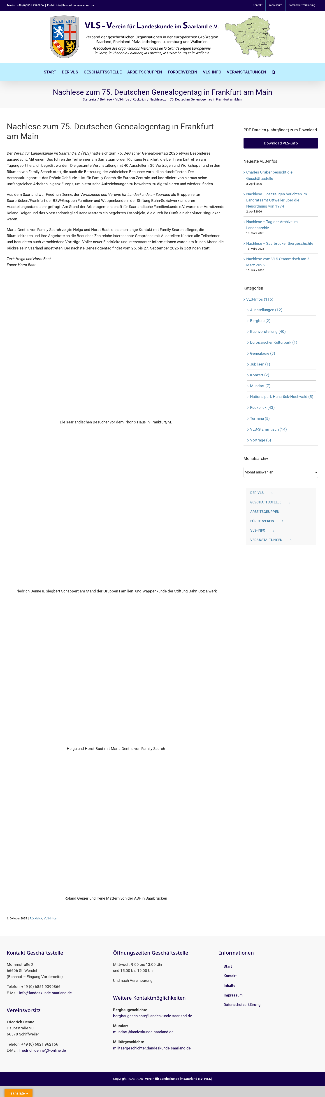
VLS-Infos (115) (259, 299)
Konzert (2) (259, 375)
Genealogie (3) (262, 353)
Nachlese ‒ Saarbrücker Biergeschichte (279, 243)
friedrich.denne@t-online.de (42, 1050)
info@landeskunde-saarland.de (45, 993)
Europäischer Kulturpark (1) (273, 342)
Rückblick (36, 918)
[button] (274, 72)
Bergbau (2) (260, 320)
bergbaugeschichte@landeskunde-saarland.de (152, 1016)
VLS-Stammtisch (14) (268, 429)
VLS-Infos (50, 918)
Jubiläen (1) (260, 364)
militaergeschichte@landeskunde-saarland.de (152, 1048)
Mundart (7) (260, 386)
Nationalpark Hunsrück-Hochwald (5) (281, 396)
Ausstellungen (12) (266, 310)
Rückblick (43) (262, 407)
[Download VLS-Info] (281, 143)
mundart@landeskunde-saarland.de (143, 1032)
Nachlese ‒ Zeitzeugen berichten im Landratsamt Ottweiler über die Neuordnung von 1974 (276, 200)
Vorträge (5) (260, 440)
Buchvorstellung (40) (268, 331)
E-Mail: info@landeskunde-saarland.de (70, 5)
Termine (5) (260, 418)
